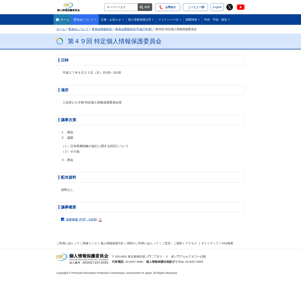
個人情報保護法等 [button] (139, 19)
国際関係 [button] (191, 19)
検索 (147, 6)
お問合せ (168, 7)
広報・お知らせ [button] (111, 19)
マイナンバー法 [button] (168, 19)
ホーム (64, 19)
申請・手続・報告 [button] (215, 19)
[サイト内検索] (121, 7)
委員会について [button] (84, 19)
